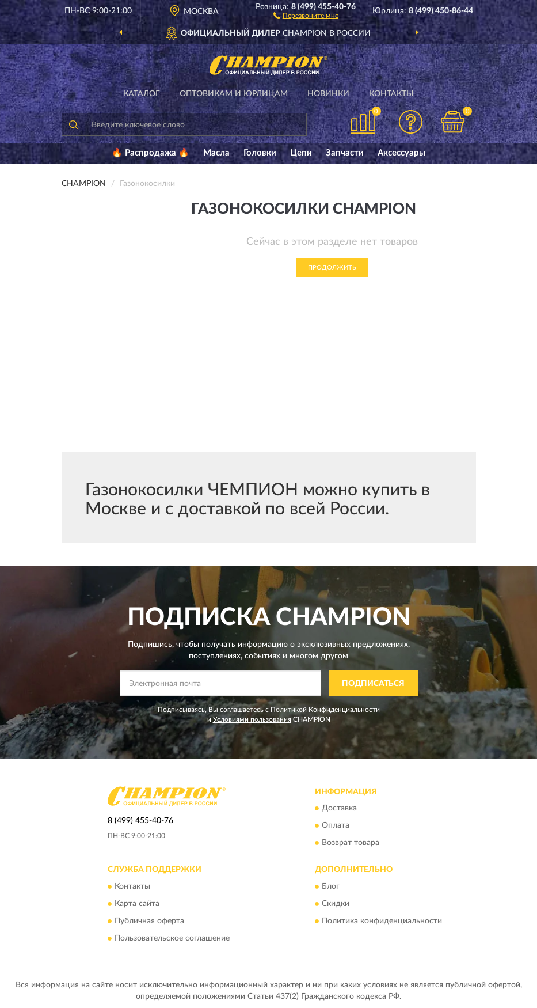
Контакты (391, 94)
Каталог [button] (141, 94)
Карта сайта (137, 904)
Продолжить (332, 267)
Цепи (301, 153)
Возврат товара (350, 843)
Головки (259, 153)
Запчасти (345, 153)
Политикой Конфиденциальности (325, 709)
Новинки (328, 94)
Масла (216, 153)
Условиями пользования (252, 719)
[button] (305, 15)
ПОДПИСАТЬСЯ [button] (373, 684)
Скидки (335, 904)
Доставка (339, 809)
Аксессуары (401, 153)
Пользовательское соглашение (172, 938)
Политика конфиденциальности (382, 921)
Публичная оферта (149, 921)
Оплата (335, 826)
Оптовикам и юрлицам (234, 94)
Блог (331, 886)
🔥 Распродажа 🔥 (150, 153)
